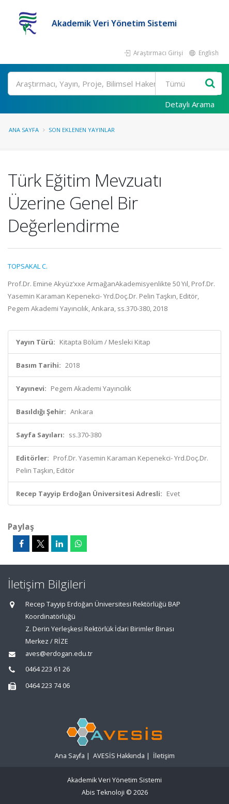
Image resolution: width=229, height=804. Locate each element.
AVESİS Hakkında (119, 755)
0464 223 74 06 (47, 685)
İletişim (164, 755)
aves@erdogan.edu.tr (59, 653)
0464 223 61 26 (47, 669)
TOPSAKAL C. (28, 266)
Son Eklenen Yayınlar (82, 130)
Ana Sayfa (24, 130)
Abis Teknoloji (103, 792)
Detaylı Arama (190, 104)
